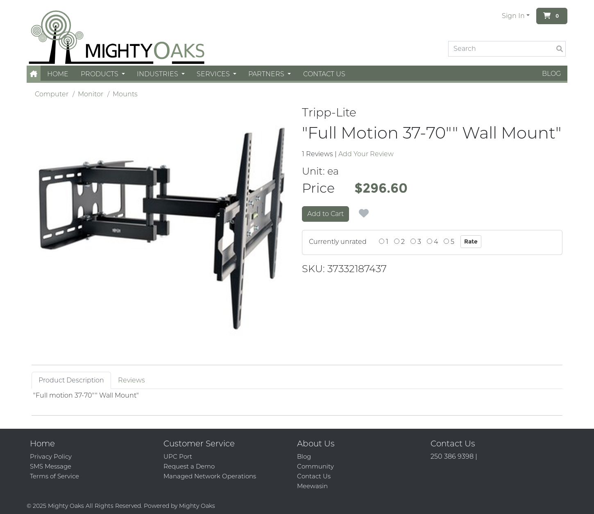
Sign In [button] (513, 16)
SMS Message (50, 466)
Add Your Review (366, 154)
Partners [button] (267, 74)
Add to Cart (325, 214)
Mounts (125, 94)
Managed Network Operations (209, 476)
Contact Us (324, 74)
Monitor (90, 94)
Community (315, 466)
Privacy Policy (51, 456)
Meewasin (312, 486)
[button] (34, 74)
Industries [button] (158, 74)
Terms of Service (54, 476)
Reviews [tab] (131, 380)
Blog (551, 73)
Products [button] (100, 74)
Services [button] (214, 74)
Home (57, 74)
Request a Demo (189, 466)
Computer (51, 94)
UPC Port (177, 456)
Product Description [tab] (71, 380)
